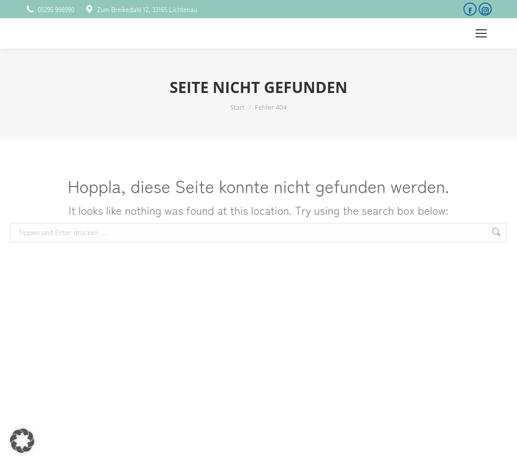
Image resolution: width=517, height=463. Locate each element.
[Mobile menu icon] (481, 33)
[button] (22, 441)
